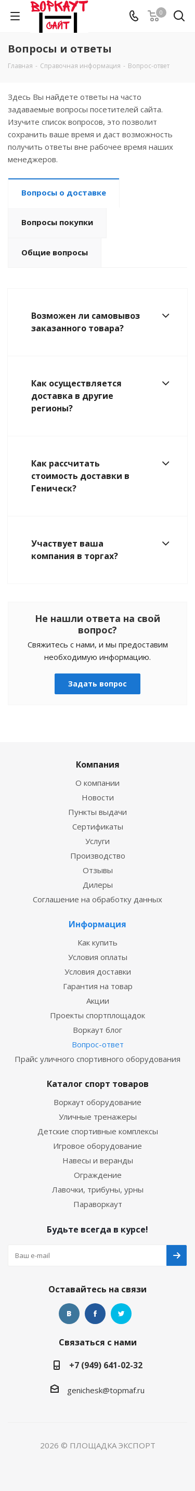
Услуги (97, 841)
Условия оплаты (97, 957)
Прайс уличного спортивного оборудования (97, 1059)
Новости (98, 797)
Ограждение (98, 1175)
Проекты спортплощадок (97, 1015)
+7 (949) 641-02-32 (105, 1365)
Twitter (121, 1313)
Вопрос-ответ (98, 1044)
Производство (97, 855)
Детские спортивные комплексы (97, 1131)
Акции (97, 1000)
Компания (98, 764)
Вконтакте (69, 1313)
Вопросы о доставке (63, 192)
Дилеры (98, 884)
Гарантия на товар (98, 986)
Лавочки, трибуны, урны (98, 1189)
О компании (97, 782)
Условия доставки (97, 971)
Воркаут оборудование (97, 1102)
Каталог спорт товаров (98, 1084)
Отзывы (98, 870)
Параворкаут (97, 1204)
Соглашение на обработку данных (97, 899)
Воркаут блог (97, 1030)
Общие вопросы (54, 252)
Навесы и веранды (97, 1160)
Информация (97, 924)
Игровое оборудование (97, 1145)
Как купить (97, 942)
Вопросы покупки (57, 222)
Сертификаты (97, 826)
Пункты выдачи (97, 812)
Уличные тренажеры (98, 1116)
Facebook (95, 1313)
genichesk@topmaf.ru (106, 1390)
